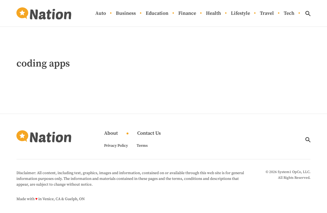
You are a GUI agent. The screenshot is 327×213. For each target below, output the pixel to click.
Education (157, 13)
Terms (142, 145)
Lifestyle (240, 13)
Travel (267, 13)
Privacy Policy (116, 145)
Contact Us (149, 133)
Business (126, 13)
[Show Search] (308, 13)
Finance (187, 13)
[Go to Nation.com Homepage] (43, 13)
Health (213, 13)
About (111, 133)
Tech (289, 13)
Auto (100, 13)
